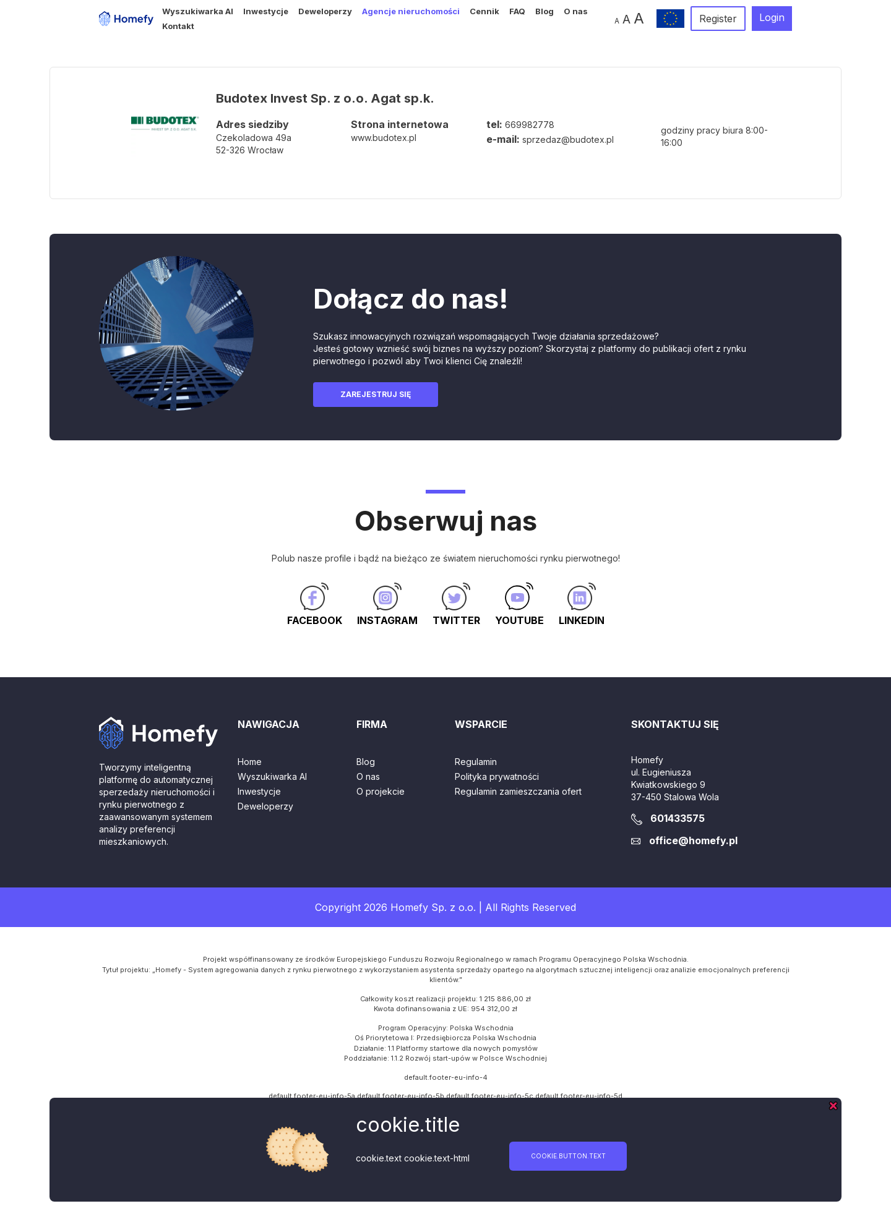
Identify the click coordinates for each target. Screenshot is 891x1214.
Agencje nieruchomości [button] (411, 11)
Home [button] (250, 761)
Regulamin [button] (476, 761)
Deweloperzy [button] (325, 11)
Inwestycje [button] (265, 11)
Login (772, 17)
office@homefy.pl (693, 840)
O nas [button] (576, 11)
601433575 (677, 818)
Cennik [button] (484, 11)
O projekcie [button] (380, 791)
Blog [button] (544, 11)
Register (718, 18)
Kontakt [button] (178, 26)
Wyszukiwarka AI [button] (197, 11)
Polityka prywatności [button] (497, 776)
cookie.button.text (568, 1156)
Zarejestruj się (375, 394)
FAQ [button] (517, 11)
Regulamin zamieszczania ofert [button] (518, 791)
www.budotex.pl (383, 137)
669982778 (529, 124)
